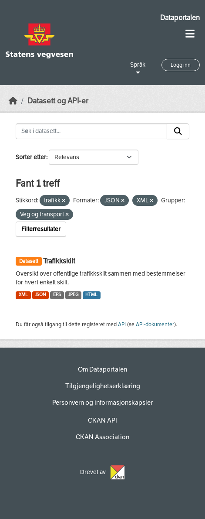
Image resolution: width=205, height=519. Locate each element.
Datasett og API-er (57, 101)
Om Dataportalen (102, 369)
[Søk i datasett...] (91, 131)
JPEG (73, 294)
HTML (91, 294)
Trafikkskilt (59, 261)
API (122, 324)
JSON (40, 294)
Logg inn (181, 65)
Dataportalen (180, 18)
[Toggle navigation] (190, 34)
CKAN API (102, 420)
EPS (57, 294)
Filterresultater (40, 229)
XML (23, 294)
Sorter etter (31, 157)
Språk (137, 64)
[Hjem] (13, 101)
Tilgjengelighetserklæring (102, 386)
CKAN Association (102, 437)
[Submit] (178, 131)
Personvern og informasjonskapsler (102, 402)
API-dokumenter (155, 324)
